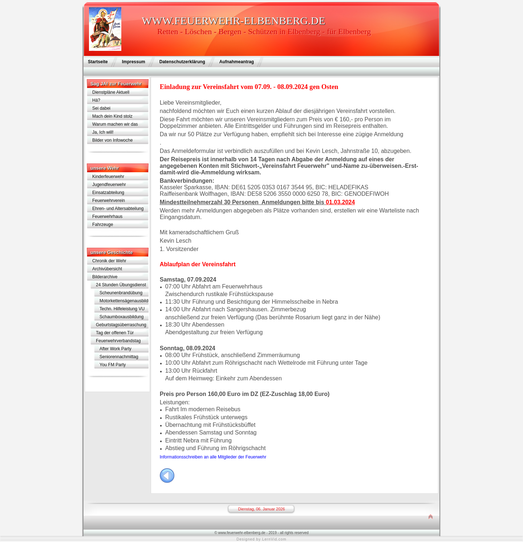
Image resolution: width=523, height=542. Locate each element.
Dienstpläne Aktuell (110, 92)
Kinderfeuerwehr (108, 176)
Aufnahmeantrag (236, 61)
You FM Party (113, 364)
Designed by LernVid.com (261, 539)
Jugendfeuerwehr (109, 184)
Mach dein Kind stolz (112, 116)
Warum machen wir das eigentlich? (115, 125)
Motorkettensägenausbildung (124, 300)
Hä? (96, 100)
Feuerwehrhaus (107, 216)
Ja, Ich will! (103, 132)
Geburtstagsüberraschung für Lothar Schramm (121, 325)
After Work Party (115, 348)
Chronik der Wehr (109, 260)
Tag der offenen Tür (115, 332)
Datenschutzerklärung (182, 61)
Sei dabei (101, 108)
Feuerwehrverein (108, 200)
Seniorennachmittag (119, 356)
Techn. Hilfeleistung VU (122, 308)
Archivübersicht (107, 268)
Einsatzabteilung (108, 192)
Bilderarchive (104, 276)
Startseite (98, 61)
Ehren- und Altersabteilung (117, 208)
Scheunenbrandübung (121, 292)
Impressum (133, 61)
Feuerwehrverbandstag (118, 340)
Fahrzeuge (102, 224)
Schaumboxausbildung (121, 316)
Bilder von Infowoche (112, 140)
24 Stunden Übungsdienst (121, 284)
